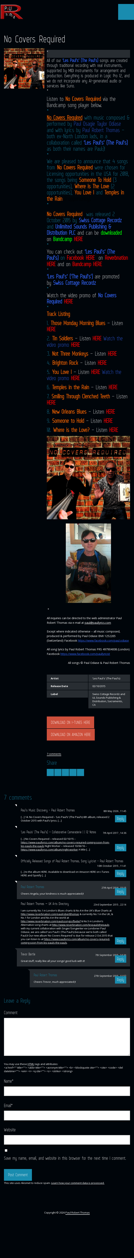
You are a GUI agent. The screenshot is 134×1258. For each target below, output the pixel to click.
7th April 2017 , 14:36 (114, 832)
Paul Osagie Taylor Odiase (97, 123)
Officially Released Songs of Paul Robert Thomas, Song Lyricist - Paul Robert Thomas (72, 861)
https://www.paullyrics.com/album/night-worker (49, 849)
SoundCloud (74, 27)
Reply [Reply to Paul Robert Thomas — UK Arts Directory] (120, 941)
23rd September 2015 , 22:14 (110, 904)
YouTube (66, 27)
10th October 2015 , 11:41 (111, 865)
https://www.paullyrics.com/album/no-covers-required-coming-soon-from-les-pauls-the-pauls (65, 940)
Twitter (52, 27)
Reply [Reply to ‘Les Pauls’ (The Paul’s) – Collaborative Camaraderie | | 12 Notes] (120, 848)
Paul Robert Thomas (101, 130)
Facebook (59, 27)
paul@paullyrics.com (98, 623)
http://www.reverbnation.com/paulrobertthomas (50, 914)
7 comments (54, 754)
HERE (78, 239)
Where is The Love (92, 186)
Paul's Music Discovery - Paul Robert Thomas (48, 810)
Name (8, 1081)
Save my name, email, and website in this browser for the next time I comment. (65, 1158)
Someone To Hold (95, 180)
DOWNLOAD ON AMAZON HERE (71, 734)
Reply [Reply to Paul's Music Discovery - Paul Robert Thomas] (120, 819)
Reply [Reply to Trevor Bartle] (120, 959)
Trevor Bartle (28, 954)
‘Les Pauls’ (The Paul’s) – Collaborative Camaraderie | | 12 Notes (58, 832)
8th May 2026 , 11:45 (114, 811)
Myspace (81, 27)
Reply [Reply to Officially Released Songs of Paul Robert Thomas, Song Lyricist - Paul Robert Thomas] (120, 873)
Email (8, 1105)
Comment (10, 1012)
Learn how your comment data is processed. (77, 1183)
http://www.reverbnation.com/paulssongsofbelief (51, 921)
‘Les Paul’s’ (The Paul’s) (80, 60)
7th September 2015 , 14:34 (110, 955)
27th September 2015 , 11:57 (110, 975)
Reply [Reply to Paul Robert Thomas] (120, 980)
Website (10, 1130)
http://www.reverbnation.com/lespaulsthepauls (80, 925)
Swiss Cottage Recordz (100, 220)
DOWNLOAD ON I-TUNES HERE (70, 722)
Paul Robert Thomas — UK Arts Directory (45, 903)
